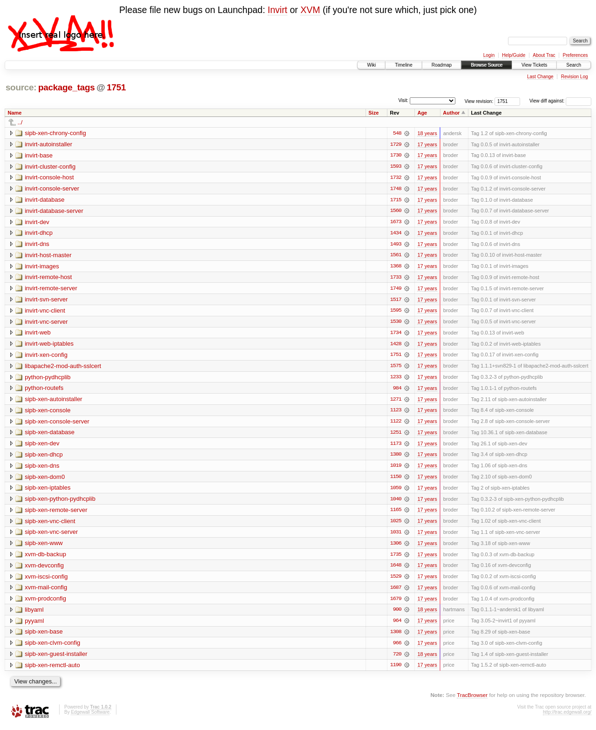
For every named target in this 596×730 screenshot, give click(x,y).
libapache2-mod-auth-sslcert (63, 367)
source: (21, 87)
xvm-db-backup (45, 557)
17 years (427, 144)
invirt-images (42, 267)
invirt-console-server (52, 188)
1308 (395, 636)
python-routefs (44, 390)
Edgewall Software (90, 717)
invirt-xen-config (46, 356)
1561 (395, 256)
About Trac (544, 55)
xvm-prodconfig (45, 602)
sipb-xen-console (47, 412)
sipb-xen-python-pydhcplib (60, 501)
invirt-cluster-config (50, 166)
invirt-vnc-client (45, 311)
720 (397, 658)
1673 (395, 222)
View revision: (479, 100)
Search (573, 65)
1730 (395, 155)
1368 (395, 267)
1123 (395, 412)
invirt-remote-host (48, 278)
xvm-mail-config (46, 591)
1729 (395, 144)
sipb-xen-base (44, 636)
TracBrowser (472, 700)
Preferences (575, 55)
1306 (395, 547)
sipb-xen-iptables (47, 490)
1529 (395, 580)
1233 (395, 379)
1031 (395, 535)
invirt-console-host (49, 177)
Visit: (403, 100)
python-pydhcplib (47, 378)
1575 (395, 368)
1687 (395, 591)
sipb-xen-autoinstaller (53, 401)
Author (451, 113)
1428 (395, 345)
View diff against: (560, 100)
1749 (395, 289)
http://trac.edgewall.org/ (567, 717)
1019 (395, 468)
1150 (395, 480)
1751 (116, 87)
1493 (395, 245)
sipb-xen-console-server (57, 423)
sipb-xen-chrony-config (55, 133)
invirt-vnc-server (46, 323)
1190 (395, 670)
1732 (395, 178)
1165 (395, 513)
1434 (395, 234)
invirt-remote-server (51, 289)
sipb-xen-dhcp (44, 457)
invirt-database (44, 200)
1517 (395, 301)
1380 (395, 457)
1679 (395, 603)
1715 (395, 200)
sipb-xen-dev (42, 446)
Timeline (403, 65)
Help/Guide (513, 55)
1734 (395, 334)
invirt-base (39, 155)
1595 (395, 312)
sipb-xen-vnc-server (51, 535)
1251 (395, 435)
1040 (395, 502)
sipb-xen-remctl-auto (52, 669)
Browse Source (486, 65)
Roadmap (442, 65)
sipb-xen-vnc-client (50, 524)
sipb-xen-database (49, 434)
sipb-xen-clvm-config (52, 647)
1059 (395, 491)
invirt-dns (37, 244)
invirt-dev (37, 222)
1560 (395, 211)
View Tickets (534, 65)
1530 (395, 323)
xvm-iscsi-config (46, 580)
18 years (427, 133)
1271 (395, 401)
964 (397, 625)
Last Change (540, 76)
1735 (395, 558)
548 (397, 133)
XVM (310, 10)
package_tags (66, 87)
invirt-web (38, 334)
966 (397, 647)
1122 (395, 424)
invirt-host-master (48, 255)
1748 (395, 189)
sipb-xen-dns (42, 468)
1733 (395, 278)
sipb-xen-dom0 (45, 479)
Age (422, 113)
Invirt (277, 10)
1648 (395, 569)
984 (397, 390)
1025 (395, 524)
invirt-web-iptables (49, 345)
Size (373, 113)
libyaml (34, 613)
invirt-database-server (54, 211)
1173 (395, 446)
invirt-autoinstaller (48, 144)
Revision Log (574, 76)
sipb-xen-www (44, 546)
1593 (395, 167)
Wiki (371, 65)
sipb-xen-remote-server (56, 513)
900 (397, 614)
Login (488, 55)
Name (15, 113)
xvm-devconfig (44, 569)
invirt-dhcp (39, 233)
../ (20, 122)
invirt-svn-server (46, 300)
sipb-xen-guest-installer (56, 658)
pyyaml (34, 624)
